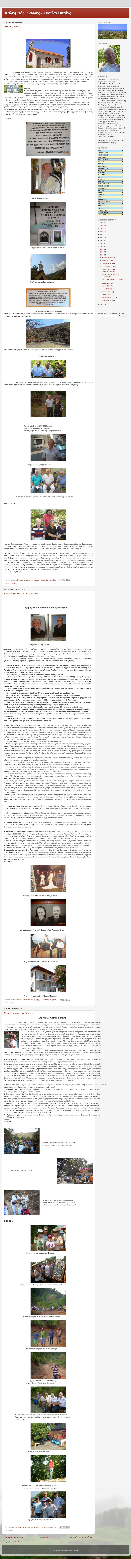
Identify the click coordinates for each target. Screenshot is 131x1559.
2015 (102, 252)
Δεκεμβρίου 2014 (108, 257)
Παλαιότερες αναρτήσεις (81, 1537)
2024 (102, 226)
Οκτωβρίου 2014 (107, 263)
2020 (102, 237)
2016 (102, 249)
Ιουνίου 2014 (106, 286)
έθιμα (11, 1530)
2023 (102, 228)
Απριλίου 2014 (107, 292)
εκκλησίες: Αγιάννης (13, 27)
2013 (102, 304)
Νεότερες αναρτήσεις (13, 1537)
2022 (102, 231)
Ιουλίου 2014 (106, 283)
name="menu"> (110, 151)
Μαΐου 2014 (106, 289)
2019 (102, 240)
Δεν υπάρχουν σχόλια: (49, 580)
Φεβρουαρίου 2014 (108, 297)
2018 (102, 243)
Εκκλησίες (13, 583)
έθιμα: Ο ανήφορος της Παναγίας (18, 1013)
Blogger (76, 1550)
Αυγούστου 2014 (107, 269)
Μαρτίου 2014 (106, 295)
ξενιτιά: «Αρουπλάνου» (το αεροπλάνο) (21, 594)
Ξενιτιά (12, 1003)
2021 (102, 234)
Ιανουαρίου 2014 (107, 300)
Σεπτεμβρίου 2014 (108, 266)
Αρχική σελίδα (46, 1537)
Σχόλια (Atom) (17, 1542)
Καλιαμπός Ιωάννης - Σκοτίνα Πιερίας (38, 13)
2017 (102, 246)
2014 (102, 255)
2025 (102, 223)
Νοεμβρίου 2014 (107, 260)
